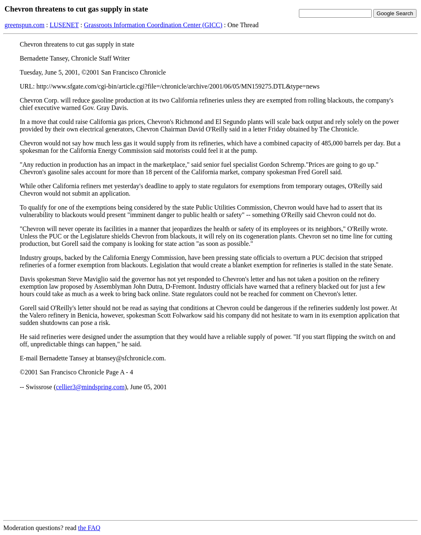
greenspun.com (24, 24)
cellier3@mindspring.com (90, 386)
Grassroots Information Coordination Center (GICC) (153, 24)
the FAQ (89, 527)
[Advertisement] (210, 456)
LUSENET (64, 24)
